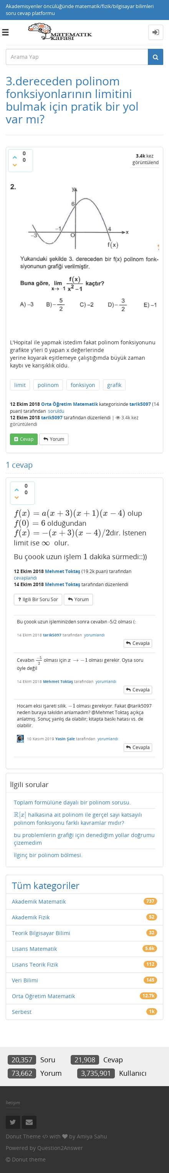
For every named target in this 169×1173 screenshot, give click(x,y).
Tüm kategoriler (46, 885)
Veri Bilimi (25, 980)
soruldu (56, 411)
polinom (48, 385)
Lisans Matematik (34, 948)
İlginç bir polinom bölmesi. (48, 855)
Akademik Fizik (31, 917)
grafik (114, 385)
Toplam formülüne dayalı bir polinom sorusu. (72, 802)
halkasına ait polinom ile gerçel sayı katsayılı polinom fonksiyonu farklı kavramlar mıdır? (78, 818)
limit (20, 385)
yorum (57, 439)
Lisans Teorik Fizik (35, 964)
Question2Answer (60, 1147)
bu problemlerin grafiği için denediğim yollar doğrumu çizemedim (84, 838)
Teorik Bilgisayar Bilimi (41, 933)
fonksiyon (83, 385)
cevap (26, 439)
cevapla (141, 643)
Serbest (21, 1011)
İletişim (13, 1102)
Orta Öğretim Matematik (69, 404)
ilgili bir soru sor (40, 599)
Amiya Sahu (92, 1136)
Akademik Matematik (39, 901)
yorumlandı (94, 635)
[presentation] (70, 513)
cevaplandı (25, 578)
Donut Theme (23, 1136)
